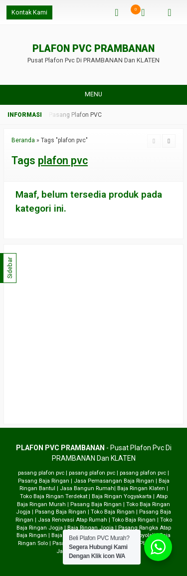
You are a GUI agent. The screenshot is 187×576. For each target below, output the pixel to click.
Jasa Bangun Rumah (87, 488)
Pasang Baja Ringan (43, 481)
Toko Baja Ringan (113, 512)
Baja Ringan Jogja (90, 528)
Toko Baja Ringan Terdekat (53, 496)
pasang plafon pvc (41, 473)
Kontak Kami (29, 12)
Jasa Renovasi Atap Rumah (72, 520)
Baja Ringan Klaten (141, 488)
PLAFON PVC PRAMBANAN (93, 49)
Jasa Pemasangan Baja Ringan (114, 481)
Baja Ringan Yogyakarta (122, 496)
